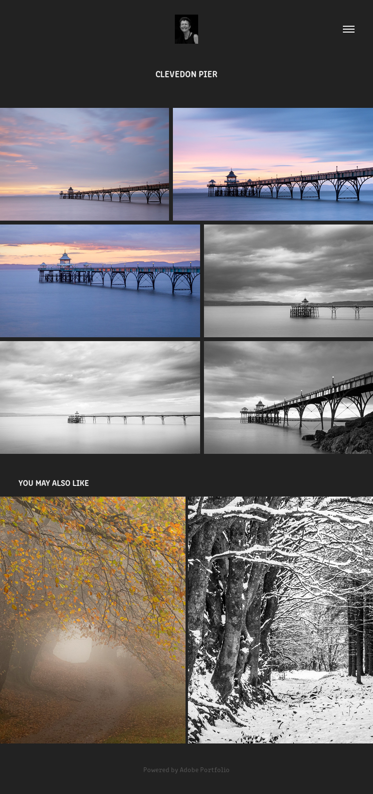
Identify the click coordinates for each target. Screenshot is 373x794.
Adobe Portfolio (205, 769)
